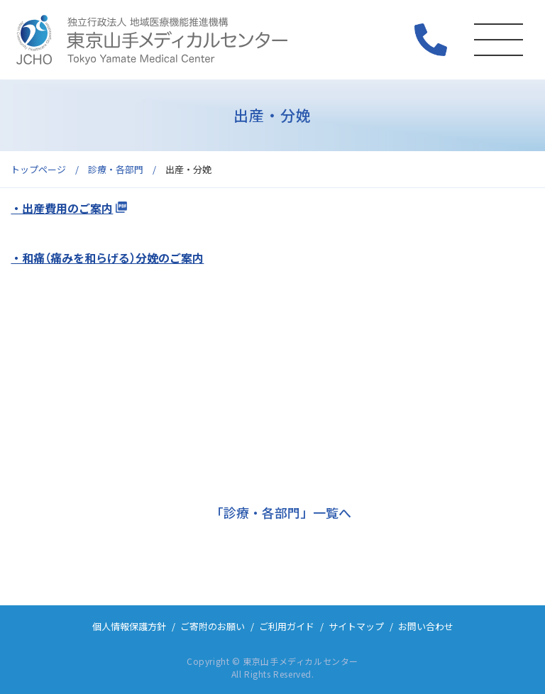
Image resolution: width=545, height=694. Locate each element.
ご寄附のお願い (212, 626)
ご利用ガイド (286, 626)
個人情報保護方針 (129, 626)
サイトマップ (356, 626)
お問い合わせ (425, 626)
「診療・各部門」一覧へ (281, 512)
